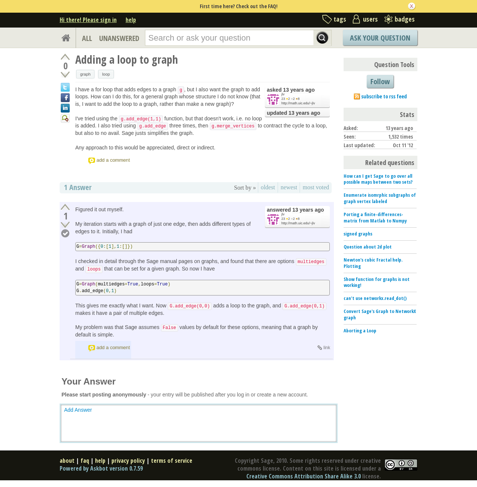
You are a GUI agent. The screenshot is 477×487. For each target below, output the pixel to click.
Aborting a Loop (360, 330)
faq (84, 460)
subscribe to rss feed (384, 96)
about (67, 460)
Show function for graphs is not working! (377, 282)
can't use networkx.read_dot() (375, 298)
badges (405, 19)
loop (106, 74)
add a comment (113, 160)
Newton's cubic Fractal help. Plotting (373, 262)
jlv (283, 94)
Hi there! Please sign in (88, 20)
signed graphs (358, 233)
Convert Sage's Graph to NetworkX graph (380, 314)
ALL (87, 38)
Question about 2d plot (368, 246)
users (370, 19)
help (131, 20)
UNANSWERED (119, 38)
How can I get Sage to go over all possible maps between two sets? (378, 179)
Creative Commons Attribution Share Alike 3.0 (303, 476)
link (326, 347)
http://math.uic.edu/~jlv (298, 103)
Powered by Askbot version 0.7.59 (101, 468)
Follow (380, 81)
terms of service (171, 460)
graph (85, 74)
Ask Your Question (380, 38)
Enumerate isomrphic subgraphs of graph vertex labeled (380, 198)
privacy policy (128, 460)
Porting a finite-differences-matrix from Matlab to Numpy (375, 217)
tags (340, 19)
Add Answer (78, 410)
